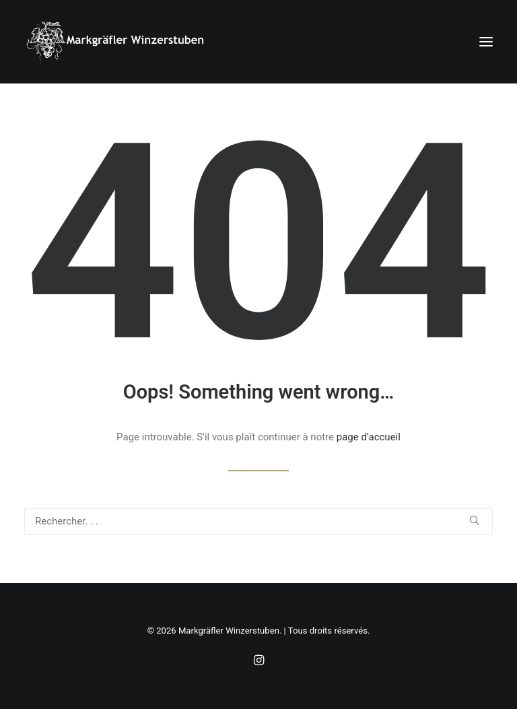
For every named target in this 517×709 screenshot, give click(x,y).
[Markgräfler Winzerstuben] (114, 41)
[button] (486, 41)
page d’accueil (369, 437)
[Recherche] (258, 521)
